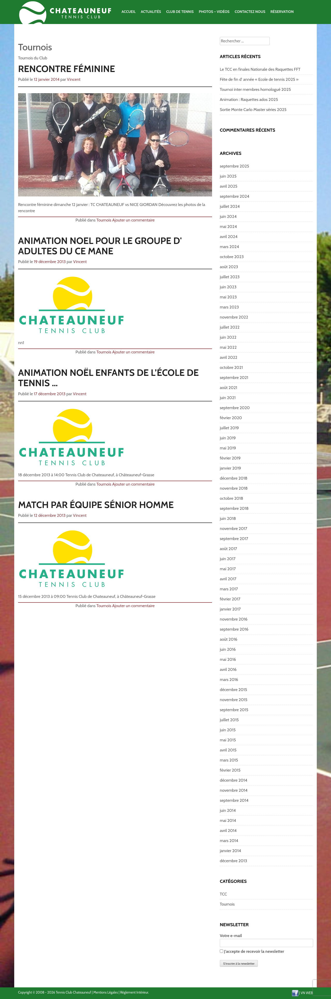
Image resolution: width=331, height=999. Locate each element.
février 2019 (230, 458)
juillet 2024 (230, 206)
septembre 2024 (234, 196)
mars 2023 (229, 307)
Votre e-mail (266, 939)
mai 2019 (228, 448)
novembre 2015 (233, 699)
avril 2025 (228, 186)
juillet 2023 (229, 276)
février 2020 (231, 417)
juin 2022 (228, 337)
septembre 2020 (235, 407)
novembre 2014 (233, 790)
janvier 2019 (230, 468)
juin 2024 (228, 216)
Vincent (73, 79)
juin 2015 (228, 729)
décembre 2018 (233, 478)
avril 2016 (228, 669)
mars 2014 (229, 840)
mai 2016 (228, 659)
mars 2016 (229, 679)
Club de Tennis (180, 11)
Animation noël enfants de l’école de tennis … (108, 377)
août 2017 (228, 548)
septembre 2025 (234, 166)
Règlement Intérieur (134, 992)
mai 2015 (228, 740)
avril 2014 (228, 830)
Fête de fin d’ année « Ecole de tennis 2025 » (259, 79)
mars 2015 (229, 760)
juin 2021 (228, 397)
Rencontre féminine (66, 68)
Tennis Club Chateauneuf (73, 992)
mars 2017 (229, 588)
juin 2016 (228, 649)
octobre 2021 (231, 367)
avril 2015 (228, 750)
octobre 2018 (231, 498)
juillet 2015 (229, 719)
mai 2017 (228, 568)
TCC (223, 894)
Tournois (103, 220)
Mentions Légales (105, 992)
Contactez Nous (250, 11)
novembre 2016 (233, 619)
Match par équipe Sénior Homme (96, 504)
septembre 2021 (234, 377)
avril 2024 (228, 236)
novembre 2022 (234, 317)
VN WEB (307, 993)
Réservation (282, 11)
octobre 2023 (232, 256)
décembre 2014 (233, 780)
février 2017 (230, 599)
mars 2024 (229, 246)
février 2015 (230, 770)
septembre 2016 (234, 629)
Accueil (129, 11)
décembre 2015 (233, 689)
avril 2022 (228, 357)
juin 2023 (228, 286)
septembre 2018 (234, 508)
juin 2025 (228, 176)
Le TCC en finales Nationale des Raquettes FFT (260, 69)
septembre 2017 (234, 538)
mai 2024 (228, 226)
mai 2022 (228, 347)
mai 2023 (228, 297)
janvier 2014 (230, 850)
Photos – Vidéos (214, 11)
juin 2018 (228, 518)
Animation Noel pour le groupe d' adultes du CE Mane (100, 246)
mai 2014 (228, 820)
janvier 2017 (230, 609)
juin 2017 (228, 558)
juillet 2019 (229, 427)
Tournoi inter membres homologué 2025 (255, 89)
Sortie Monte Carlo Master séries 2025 (253, 109)
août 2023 (229, 266)
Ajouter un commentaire (133, 220)
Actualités (151, 11)
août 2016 (228, 639)
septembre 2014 (234, 800)
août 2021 (228, 387)
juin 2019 (228, 437)
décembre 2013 (233, 860)
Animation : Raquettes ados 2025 (249, 99)
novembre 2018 (234, 488)
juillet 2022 (229, 327)
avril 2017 (228, 578)
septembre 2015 (234, 709)
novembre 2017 (233, 528)
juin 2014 (228, 810)
